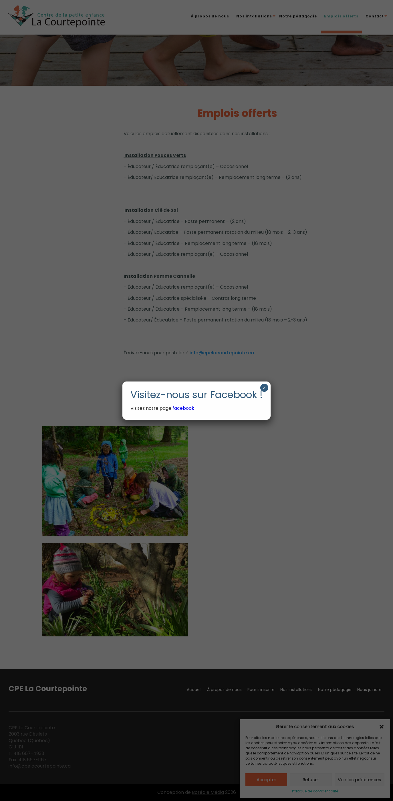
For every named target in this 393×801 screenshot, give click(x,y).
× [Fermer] (264, 388)
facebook (183, 408)
